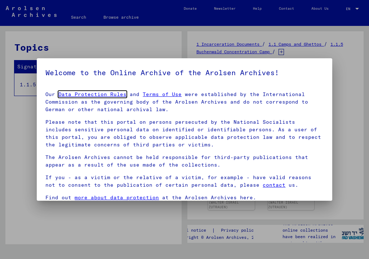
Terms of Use (162, 94)
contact (274, 185)
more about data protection (117, 197)
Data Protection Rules (92, 94)
